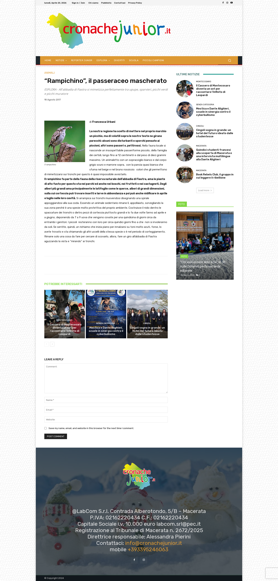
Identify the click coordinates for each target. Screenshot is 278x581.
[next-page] (52, 344)
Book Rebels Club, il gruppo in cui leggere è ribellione (214, 176)
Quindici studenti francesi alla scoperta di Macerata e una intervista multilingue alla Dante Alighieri (214, 154)
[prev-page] (46, 344)
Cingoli (147, 323)
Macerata (201, 146)
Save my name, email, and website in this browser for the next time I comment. (91, 428)
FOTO (184, 256)
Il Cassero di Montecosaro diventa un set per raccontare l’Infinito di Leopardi (65, 329)
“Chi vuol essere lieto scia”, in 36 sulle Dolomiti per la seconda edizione (202, 266)
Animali (49, 73)
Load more (205, 190)
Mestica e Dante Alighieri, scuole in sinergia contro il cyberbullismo (106, 331)
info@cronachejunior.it (153, 543)
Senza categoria (105, 323)
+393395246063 (148, 549)
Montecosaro (64, 320)
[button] (229, 60)
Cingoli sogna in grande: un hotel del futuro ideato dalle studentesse (147, 331)
